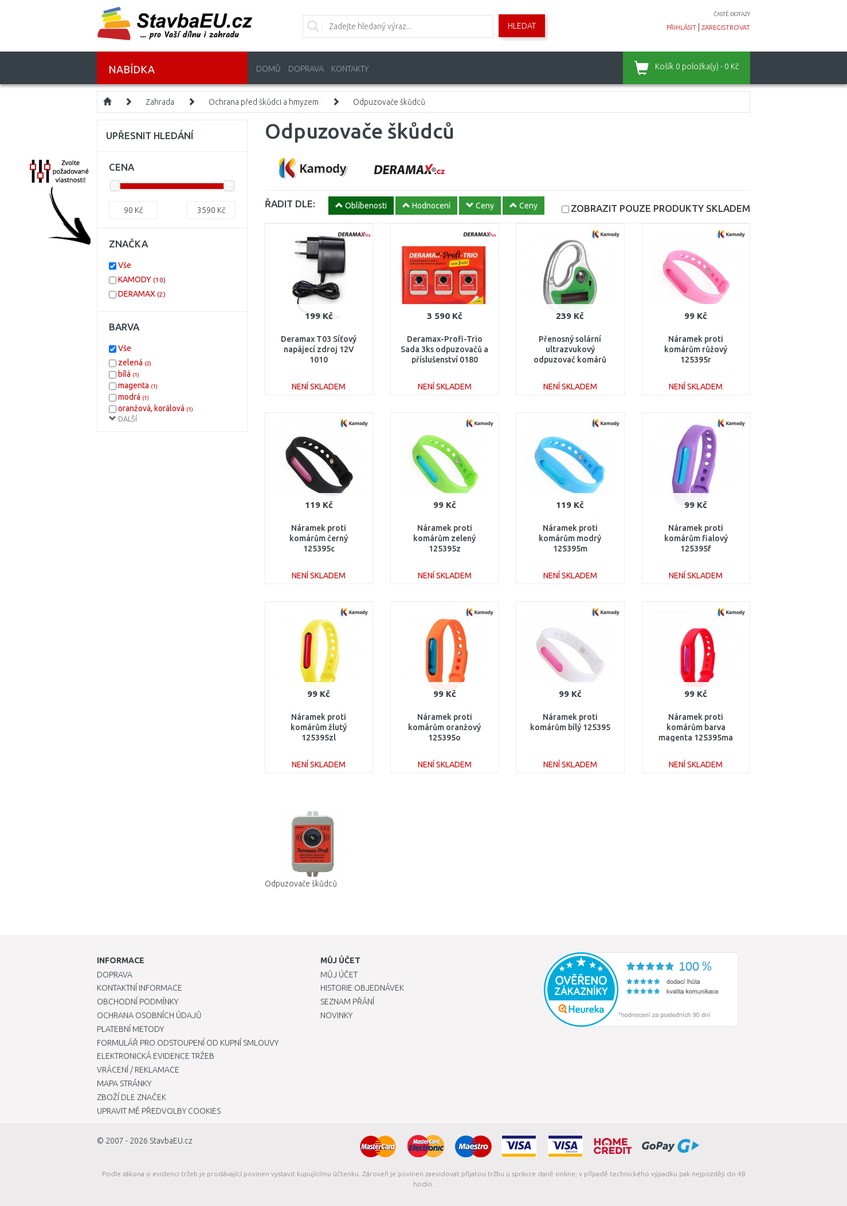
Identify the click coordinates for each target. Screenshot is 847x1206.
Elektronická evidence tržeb (155, 1056)
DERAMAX (142, 293)
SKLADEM (660, 208)
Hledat (522, 25)
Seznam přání (347, 1001)
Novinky (336, 1015)
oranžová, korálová (155, 408)
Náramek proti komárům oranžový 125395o (444, 727)
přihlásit (681, 27)
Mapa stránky (124, 1083)
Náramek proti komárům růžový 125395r (695, 349)
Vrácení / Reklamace (138, 1069)
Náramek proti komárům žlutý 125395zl (319, 727)
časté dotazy (731, 14)
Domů (268, 68)
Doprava (306, 68)
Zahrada (160, 102)
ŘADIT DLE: (290, 203)
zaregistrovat (725, 27)
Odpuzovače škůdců (389, 102)
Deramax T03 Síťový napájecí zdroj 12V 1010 (318, 349)
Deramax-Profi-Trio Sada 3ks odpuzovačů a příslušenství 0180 (444, 349)
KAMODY (142, 279)
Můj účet (339, 974)
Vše (124, 265)
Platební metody (130, 1029)
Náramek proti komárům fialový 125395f (696, 538)
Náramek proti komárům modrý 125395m (570, 538)
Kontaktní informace (139, 987)
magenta (138, 385)
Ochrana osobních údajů (149, 1015)
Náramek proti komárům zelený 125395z (444, 538)
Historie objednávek (362, 987)
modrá (133, 396)
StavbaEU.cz (171, 1140)
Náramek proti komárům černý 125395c (318, 538)
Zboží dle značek (131, 1097)
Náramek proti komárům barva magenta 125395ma (695, 727)
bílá (128, 374)
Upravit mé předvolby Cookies (159, 1111)
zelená (134, 362)
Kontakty (349, 68)
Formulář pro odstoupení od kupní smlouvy (188, 1042)
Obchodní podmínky (137, 1001)
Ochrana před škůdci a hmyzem (264, 102)
